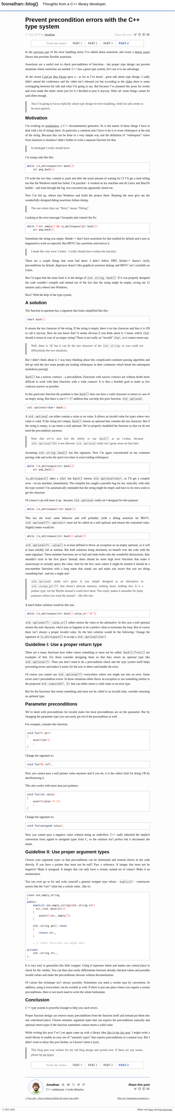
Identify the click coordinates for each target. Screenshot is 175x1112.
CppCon (47, 76)
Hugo (151, 1109)
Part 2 (92, 43)
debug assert (142, 52)
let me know (46, 1054)
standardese (52, 125)
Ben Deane (60, 76)
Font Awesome (165, 1109)
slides (129, 81)
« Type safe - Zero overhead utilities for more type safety (52, 1098)
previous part (41, 52)
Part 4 (123, 43)
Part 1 (77, 43)
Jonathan (49, 34)
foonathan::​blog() (19, 3)
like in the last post (118, 1032)
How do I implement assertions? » (133, 1098)
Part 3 (108, 43)
